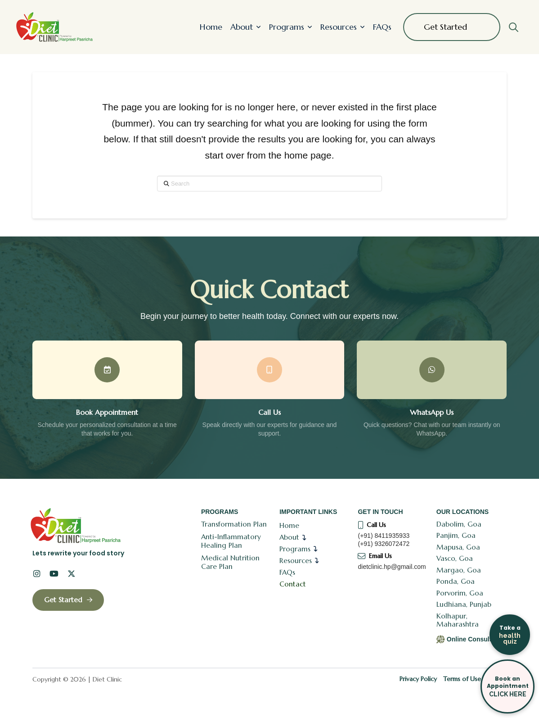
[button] (513, 27)
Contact (292, 584)
